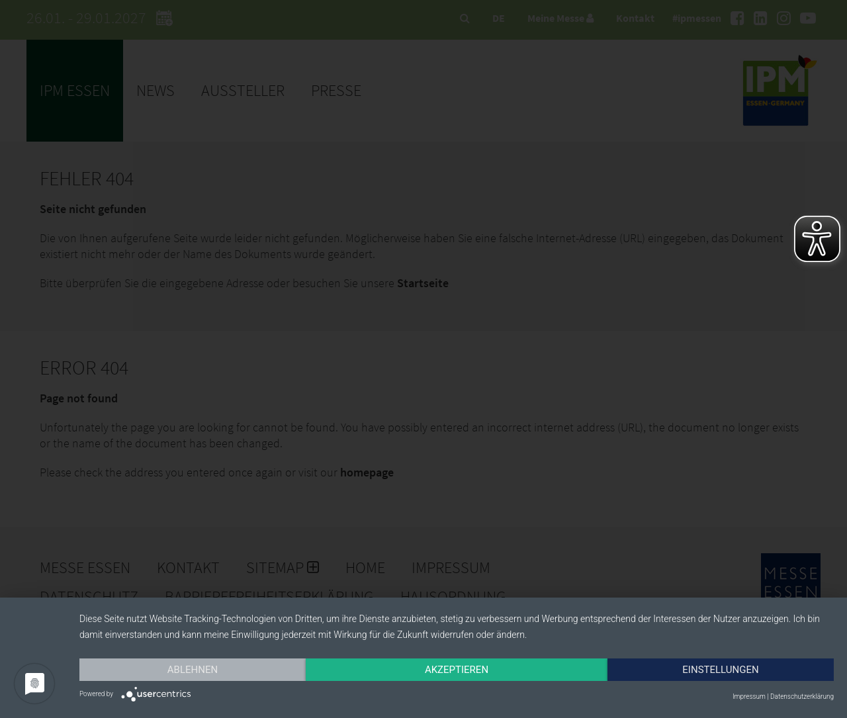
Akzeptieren (456, 670)
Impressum (749, 696)
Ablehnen (192, 670)
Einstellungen (720, 670)
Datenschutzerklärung (802, 696)
